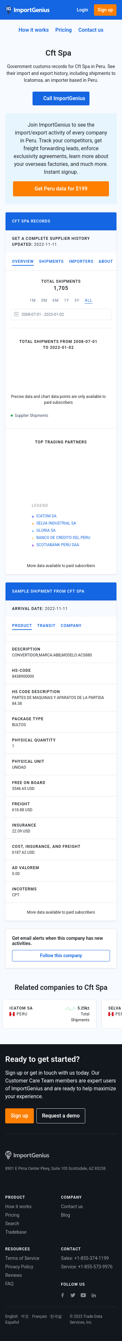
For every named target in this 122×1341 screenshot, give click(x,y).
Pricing (63, 30)
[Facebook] (62, 1295)
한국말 (56, 1316)
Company (71, 625)
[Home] (28, 10)
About (106, 261)
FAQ (9, 1283)
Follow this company (61, 955)
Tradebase (15, 1232)
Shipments (51, 261)
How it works (34, 30)
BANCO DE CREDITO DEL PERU (63, 537)
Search (12, 1223)
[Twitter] (72, 1295)
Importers (81, 261)
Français (39, 1316)
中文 (25, 1316)
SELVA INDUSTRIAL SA (56, 523)
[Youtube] (83, 1295)
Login (82, 9)
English (11, 1316)
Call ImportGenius (61, 98)
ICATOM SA (46, 516)
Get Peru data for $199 (61, 189)
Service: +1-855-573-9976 (87, 1266)
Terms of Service (22, 1258)
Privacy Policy (19, 1266)
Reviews (13, 1275)
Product (22, 625)
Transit (46, 625)
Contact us (72, 1206)
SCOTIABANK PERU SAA (57, 545)
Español (12, 1322)
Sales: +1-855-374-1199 (85, 1258)
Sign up (105, 9)
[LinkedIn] (93, 1295)
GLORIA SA (46, 530)
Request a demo (61, 1116)
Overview (23, 261)
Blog (65, 1215)
